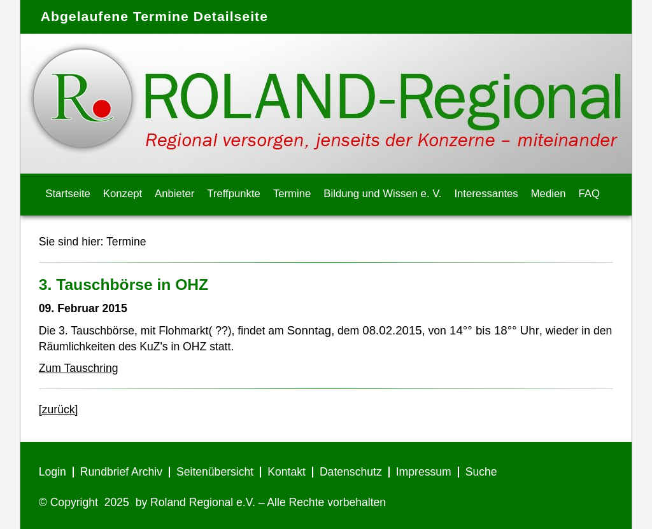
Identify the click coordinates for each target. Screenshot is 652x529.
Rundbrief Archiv (121, 471)
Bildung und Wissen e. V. (382, 194)
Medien (548, 194)
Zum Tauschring (78, 368)
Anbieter (174, 194)
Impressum (423, 471)
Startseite (67, 194)
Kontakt (286, 471)
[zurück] (58, 409)
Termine (292, 194)
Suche (481, 471)
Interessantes (486, 194)
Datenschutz (351, 471)
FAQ (589, 194)
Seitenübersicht (214, 471)
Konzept (122, 194)
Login (52, 471)
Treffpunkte (233, 194)
